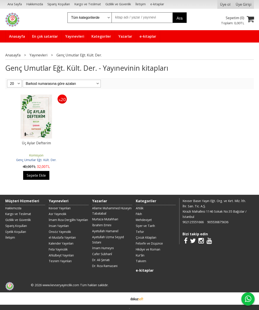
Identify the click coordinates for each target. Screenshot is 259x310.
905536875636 (217, 222)
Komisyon (36, 155)
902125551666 (193, 222)
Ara (180, 18)
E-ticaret (122, 298)
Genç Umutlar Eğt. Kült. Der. (36, 160)
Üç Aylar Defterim (36, 143)
